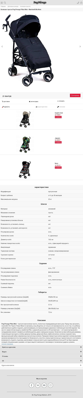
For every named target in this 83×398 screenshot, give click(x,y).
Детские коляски (13, 6)
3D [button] (42, 361)
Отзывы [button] (42, 356)
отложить (60, 101)
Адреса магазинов (41, 365)
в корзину (75, 95)
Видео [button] (42, 352)
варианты (6, 107)
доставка (6, 101)
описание (61, 107)
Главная (3, 6)
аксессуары (33, 101)
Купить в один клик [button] (42, 347)
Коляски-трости (25, 6)
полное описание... (8, 344)
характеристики (41, 107)
